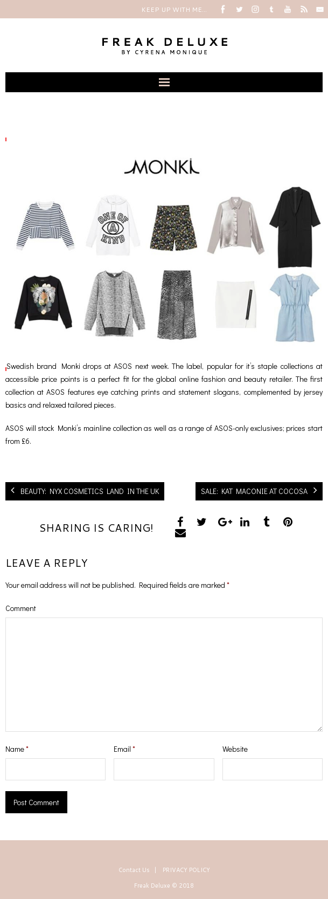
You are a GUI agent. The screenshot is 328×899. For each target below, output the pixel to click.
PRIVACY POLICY (186, 870)
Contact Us (134, 870)
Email (124, 749)
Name (17, 749)
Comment (20, 608)
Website (235, 749)
